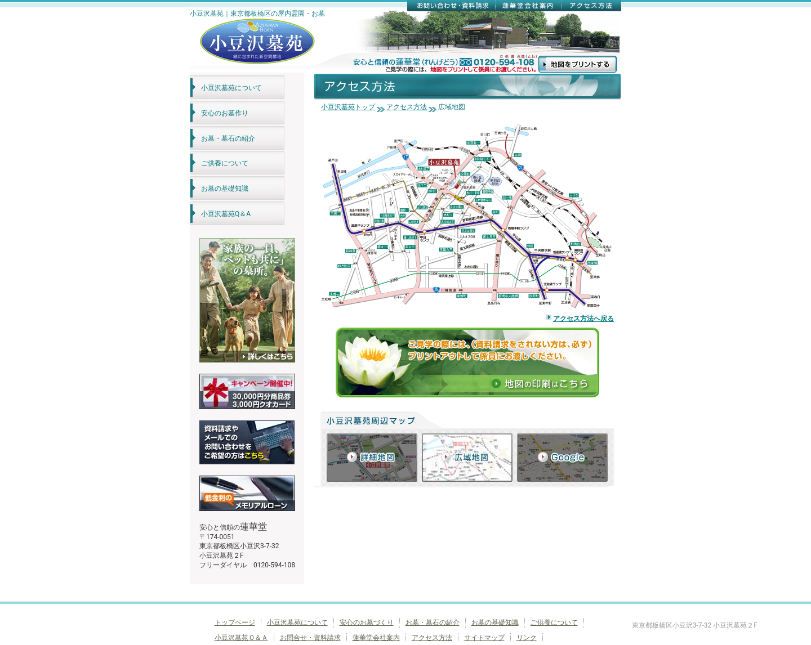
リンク (526, 638)
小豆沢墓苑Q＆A (226, 214)
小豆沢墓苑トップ (348, 107)
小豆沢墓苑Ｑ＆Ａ (241, 638)
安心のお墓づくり (367, 622)
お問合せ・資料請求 (310, 638)
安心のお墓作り (224, 113)
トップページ (235, 622)
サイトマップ (484, 638)
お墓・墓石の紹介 (228, 138)
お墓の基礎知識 (224, 188)
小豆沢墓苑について (231, 88)
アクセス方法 (406, 107)
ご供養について (224, 163)
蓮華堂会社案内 (376, 638)
